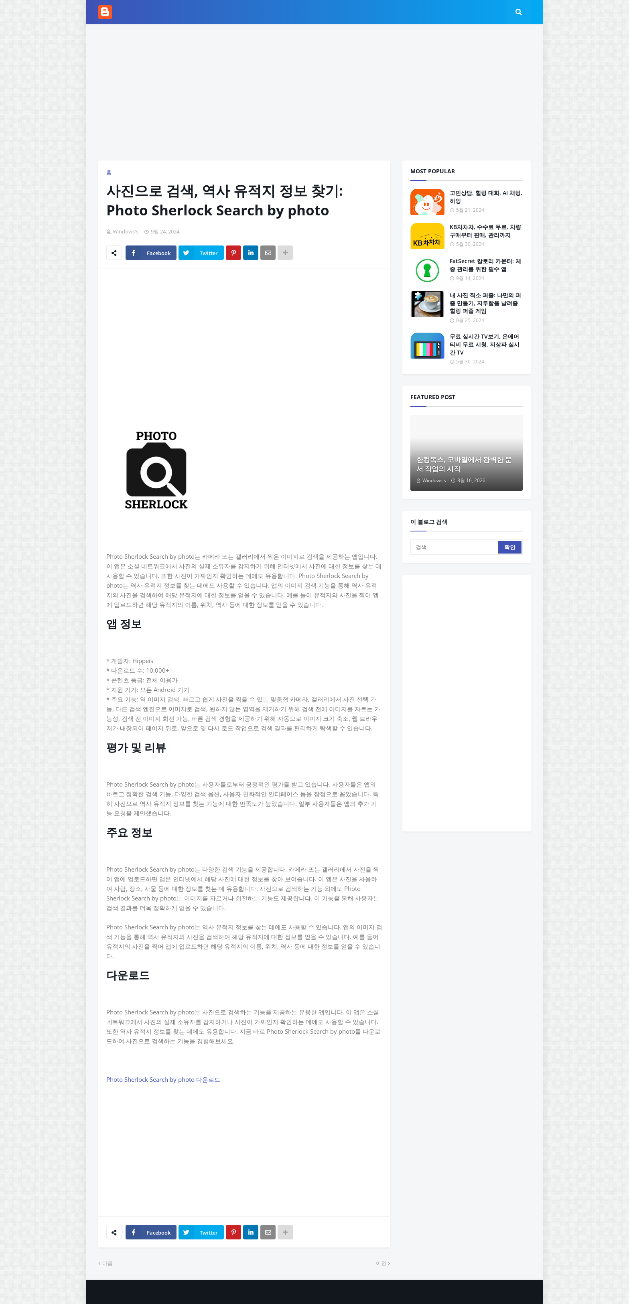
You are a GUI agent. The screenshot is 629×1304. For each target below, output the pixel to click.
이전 (381, 1263)
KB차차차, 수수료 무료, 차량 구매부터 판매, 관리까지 (485, 231)
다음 (107, 1263)
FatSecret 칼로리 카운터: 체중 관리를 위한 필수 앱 (485, 265)
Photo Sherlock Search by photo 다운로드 (163, 1079)
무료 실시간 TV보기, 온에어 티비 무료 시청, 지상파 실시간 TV (484, 344)
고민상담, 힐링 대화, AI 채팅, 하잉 (486, 197)
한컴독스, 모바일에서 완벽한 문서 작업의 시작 (464, 464)
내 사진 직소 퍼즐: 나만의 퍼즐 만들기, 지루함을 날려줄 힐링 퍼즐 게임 (485, 302)
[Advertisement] (314, 92)
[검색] (455, 547)
